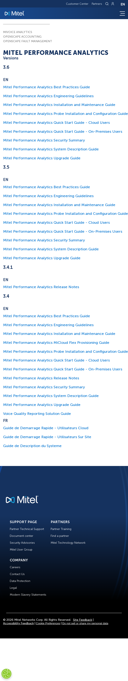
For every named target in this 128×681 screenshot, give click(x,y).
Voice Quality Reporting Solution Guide (37, 413)
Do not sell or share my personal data (85, 623)
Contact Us (17, 574)
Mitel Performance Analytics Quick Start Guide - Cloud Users (56, 122)
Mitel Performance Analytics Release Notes (41, 287)
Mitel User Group (21, 549)
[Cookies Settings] (6, 674)
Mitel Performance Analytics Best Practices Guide (46, 87)
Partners (97, 3)
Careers (15, 567)
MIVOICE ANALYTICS (17, 32)
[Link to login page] (113, 4)
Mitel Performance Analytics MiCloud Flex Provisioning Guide (56, 342)
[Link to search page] (107, 4)
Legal (13, 588)
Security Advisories (22, 543)
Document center (21, 536)
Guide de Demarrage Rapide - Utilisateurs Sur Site (47, 437)
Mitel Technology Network (68, 543)
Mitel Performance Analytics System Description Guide (51, 149)
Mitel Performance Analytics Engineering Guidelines (48, 96)
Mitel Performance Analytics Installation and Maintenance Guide (59, 104)
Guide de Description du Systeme (32, 446)
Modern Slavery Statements (28, 594)
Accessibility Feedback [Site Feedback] (18, 623)
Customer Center (77, 3)
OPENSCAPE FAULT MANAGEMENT (27, 41)
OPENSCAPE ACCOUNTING (22, 36)
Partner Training (61, 529)
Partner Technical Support (27, 529)
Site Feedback (82, 620)
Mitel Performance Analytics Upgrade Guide (41, 158)
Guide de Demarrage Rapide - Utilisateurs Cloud (45, 428)
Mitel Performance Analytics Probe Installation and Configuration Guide (65, 113)
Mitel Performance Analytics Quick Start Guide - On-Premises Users (62, 131)
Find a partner (60, 536)
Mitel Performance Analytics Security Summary (44, 140)
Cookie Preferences (48, 623)
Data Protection (20, 581)
